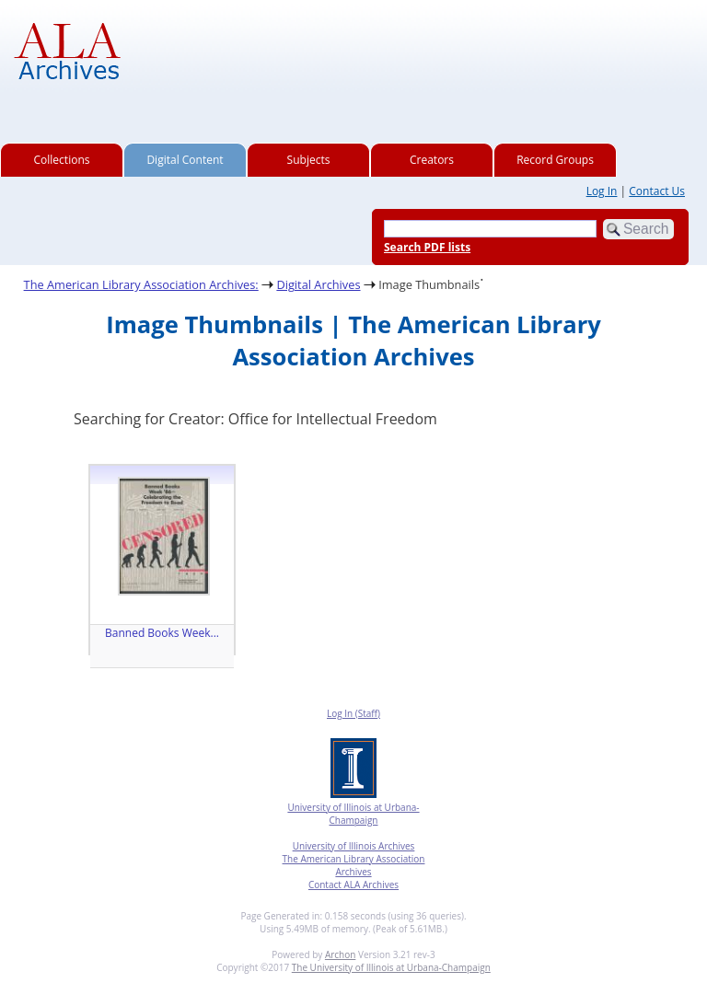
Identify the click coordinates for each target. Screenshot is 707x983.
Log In (602, 191)
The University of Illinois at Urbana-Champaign (391, 967)
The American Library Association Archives (354, 865)
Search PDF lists (427, 247)
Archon (340, 954)
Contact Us (657, 191)
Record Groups (555, 160)
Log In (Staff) (353, 713)
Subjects (308, 160)
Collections (62, 160)
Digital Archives (318, 284)
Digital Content (184, 160)
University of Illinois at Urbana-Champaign (353, 814)
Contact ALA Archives (353, 884)
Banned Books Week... (162, 633)
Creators (432, 160)
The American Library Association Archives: (141, 284)
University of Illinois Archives (354, 845)
